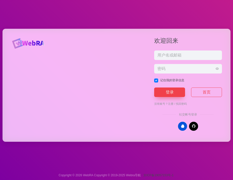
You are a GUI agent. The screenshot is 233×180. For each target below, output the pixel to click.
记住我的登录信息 (172, 80)
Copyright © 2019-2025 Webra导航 (118, 175)
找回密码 (181, 103)
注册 (170, 103)
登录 (170, 92)
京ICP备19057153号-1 (158, 175)
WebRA (88, 175)
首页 (207, 92)
